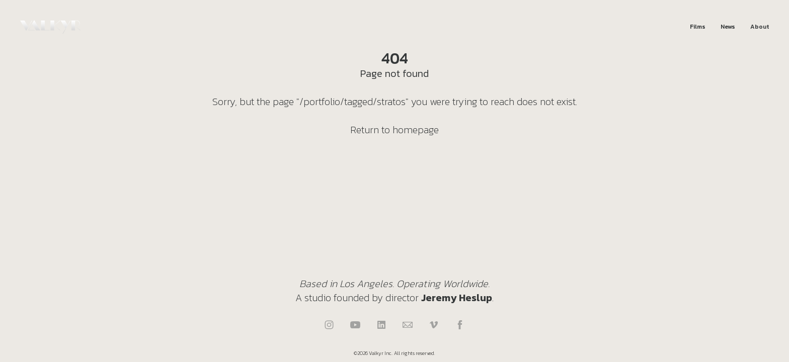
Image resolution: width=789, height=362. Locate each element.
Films (697, 27)
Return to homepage (394, 129)
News (728, 27)
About (759, 27)
